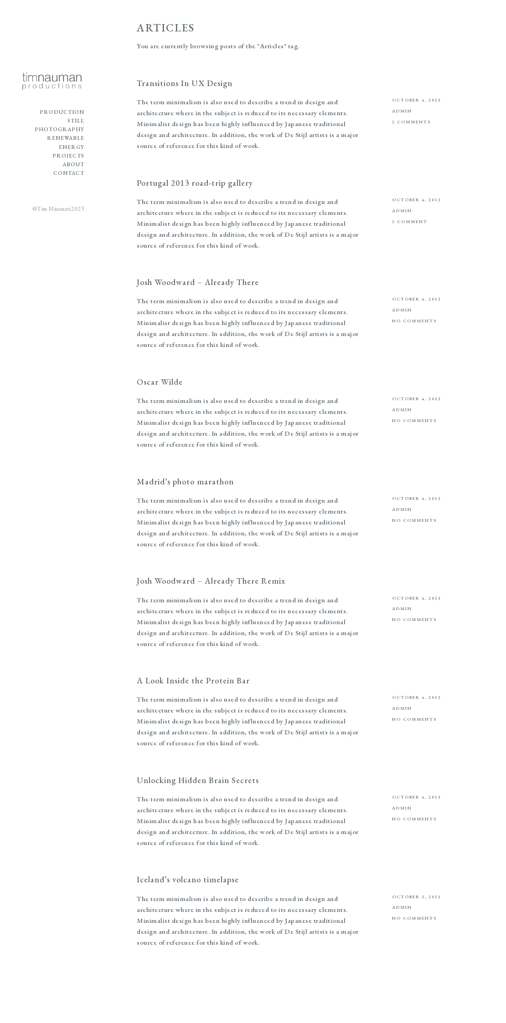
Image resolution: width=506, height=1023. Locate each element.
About (73, 164)
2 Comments (411, 122)
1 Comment (410, 221)
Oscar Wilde (160, 382)
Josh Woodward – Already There (198, 282)
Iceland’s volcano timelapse (188, 879)
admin (402, 111)
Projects (68, 155)
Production (62, 112)
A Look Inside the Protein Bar (193, 680)
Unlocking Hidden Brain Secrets (198, 780)
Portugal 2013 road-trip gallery (195, 183)
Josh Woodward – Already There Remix (211, 580)
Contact (68, 173)
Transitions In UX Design (184, 83)
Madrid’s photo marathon (185, 481)
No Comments (414, 321)
